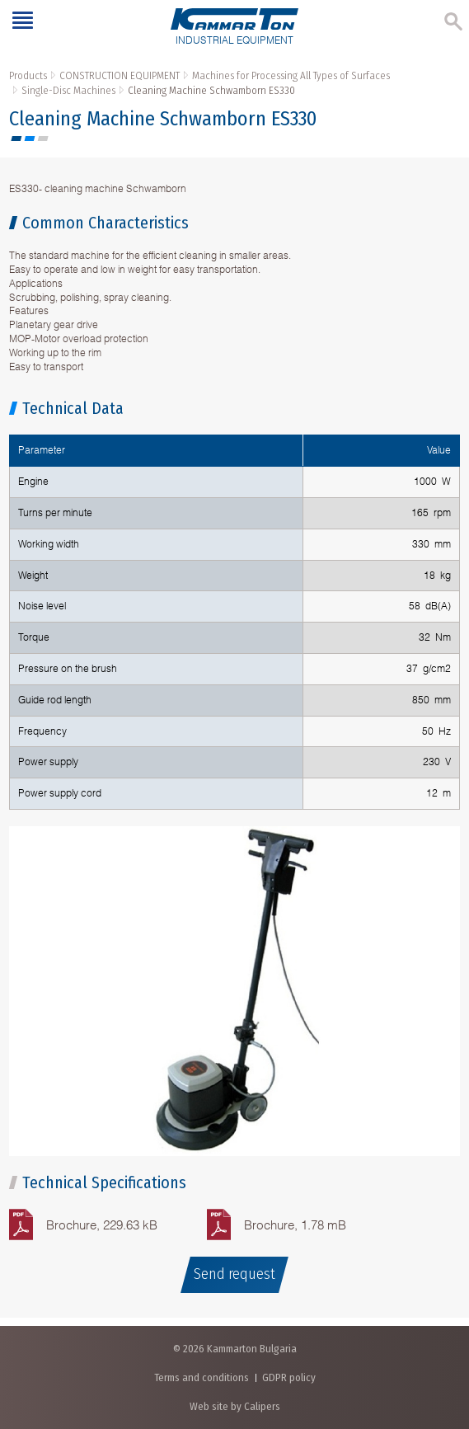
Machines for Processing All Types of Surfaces (291, 75)
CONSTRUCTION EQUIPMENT (119, 75)
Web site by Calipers (235, 1406)
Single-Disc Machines (68, 90)
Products (28, 75)
